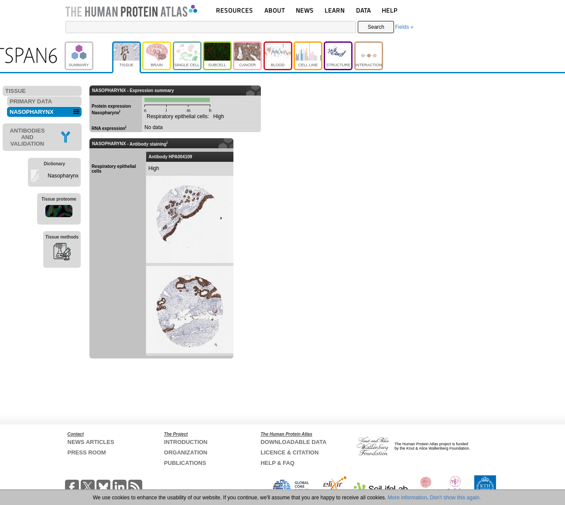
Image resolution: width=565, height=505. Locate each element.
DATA (363, 10)
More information (407, 498)
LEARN (335, 10)
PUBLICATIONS (185, 463)
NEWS (305, 10)
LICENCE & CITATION (289, 452)
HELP (389, 10)
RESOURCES (234, 10)
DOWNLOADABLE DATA (293, 442)
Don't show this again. (455, 498)
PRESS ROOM (87, 452)
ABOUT (274, 10)
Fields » (404, 27)
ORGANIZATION (185, 452)
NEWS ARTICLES (91, 442)
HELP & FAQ (277, 463)
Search (376, 27)
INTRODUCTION (186, 442)
